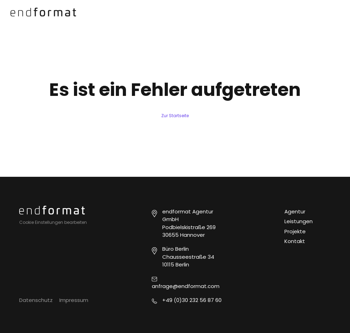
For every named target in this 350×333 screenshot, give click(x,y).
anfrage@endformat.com (185, 286)
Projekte (295, 231)
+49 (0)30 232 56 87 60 (192, 300)
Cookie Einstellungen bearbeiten (53, 222)
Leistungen (298, 221)
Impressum (73, 300)
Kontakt (294, 241)
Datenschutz (36, 300)
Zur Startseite (175, 116)
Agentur (294, 211)
